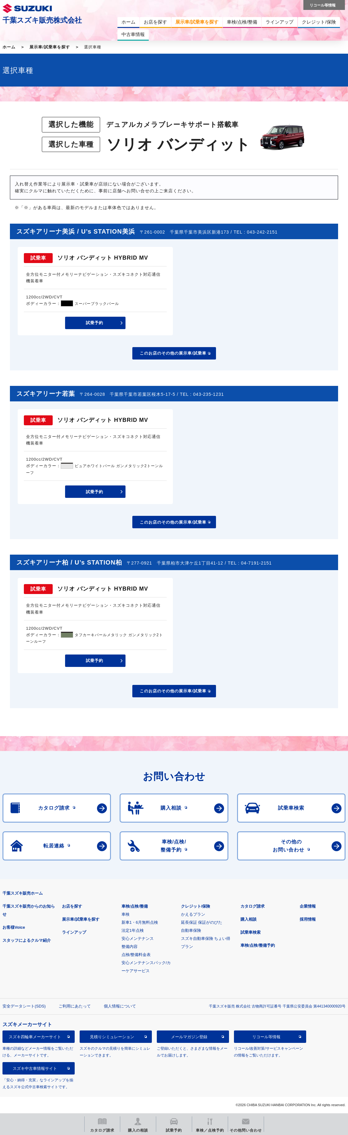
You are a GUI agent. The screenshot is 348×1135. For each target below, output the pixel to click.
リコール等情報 (266, 1036)
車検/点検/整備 (134, 906)
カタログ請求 (252, 906)
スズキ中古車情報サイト (35, 1068)
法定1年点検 (132, 930)
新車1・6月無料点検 (139, 922)
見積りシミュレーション (112, 1036)
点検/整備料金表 (136, 954)
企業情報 (308, 906)
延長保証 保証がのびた (201, 922)
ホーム (8, 47)
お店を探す (72, 906)
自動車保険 (191, 930)
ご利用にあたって (75, 1006)
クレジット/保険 (195, 906)
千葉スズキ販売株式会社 (42, 20)
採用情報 (308, 919)
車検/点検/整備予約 (257, 945)
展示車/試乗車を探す (49, 47)
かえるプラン (193, 914)
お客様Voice (13, 927)
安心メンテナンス (137, 938)
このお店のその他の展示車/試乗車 (173, 353)
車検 (125, 914)
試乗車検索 (250, 932)
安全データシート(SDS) (24, 1006)
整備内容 (129, 946)
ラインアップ (74, 932)
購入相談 (248, 919)
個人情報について (120, 1006)
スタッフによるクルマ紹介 (26, 940)
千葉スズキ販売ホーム (22, 893)
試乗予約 (94, 322)
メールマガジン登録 (189, 1036)
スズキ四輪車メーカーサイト (35, 1036)
